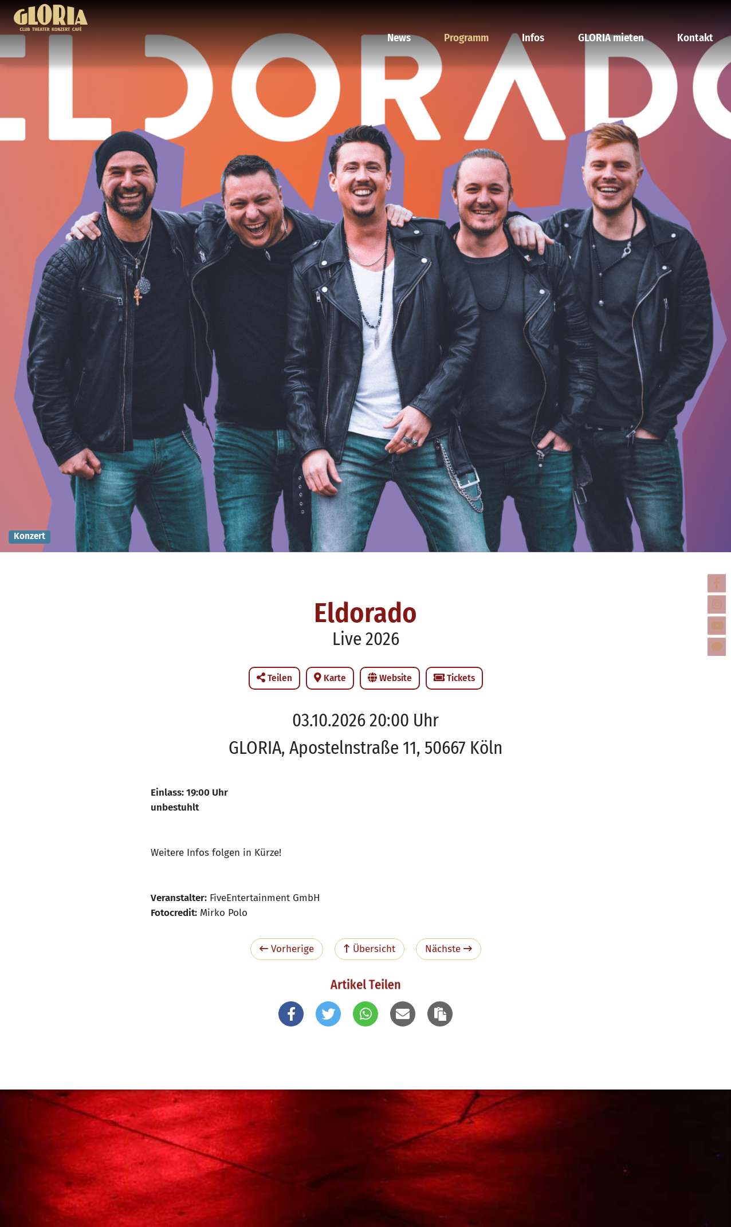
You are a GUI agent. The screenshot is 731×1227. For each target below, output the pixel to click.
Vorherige (287, 949)
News (421, 14)
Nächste (448, 949)
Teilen (274, 678)
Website (390, 678)
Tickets (454, 678)
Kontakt (694, 14)
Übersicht (369, 949)
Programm (484, 14)
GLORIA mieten (617, 14)
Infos (546, 14)
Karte (330, 678)
